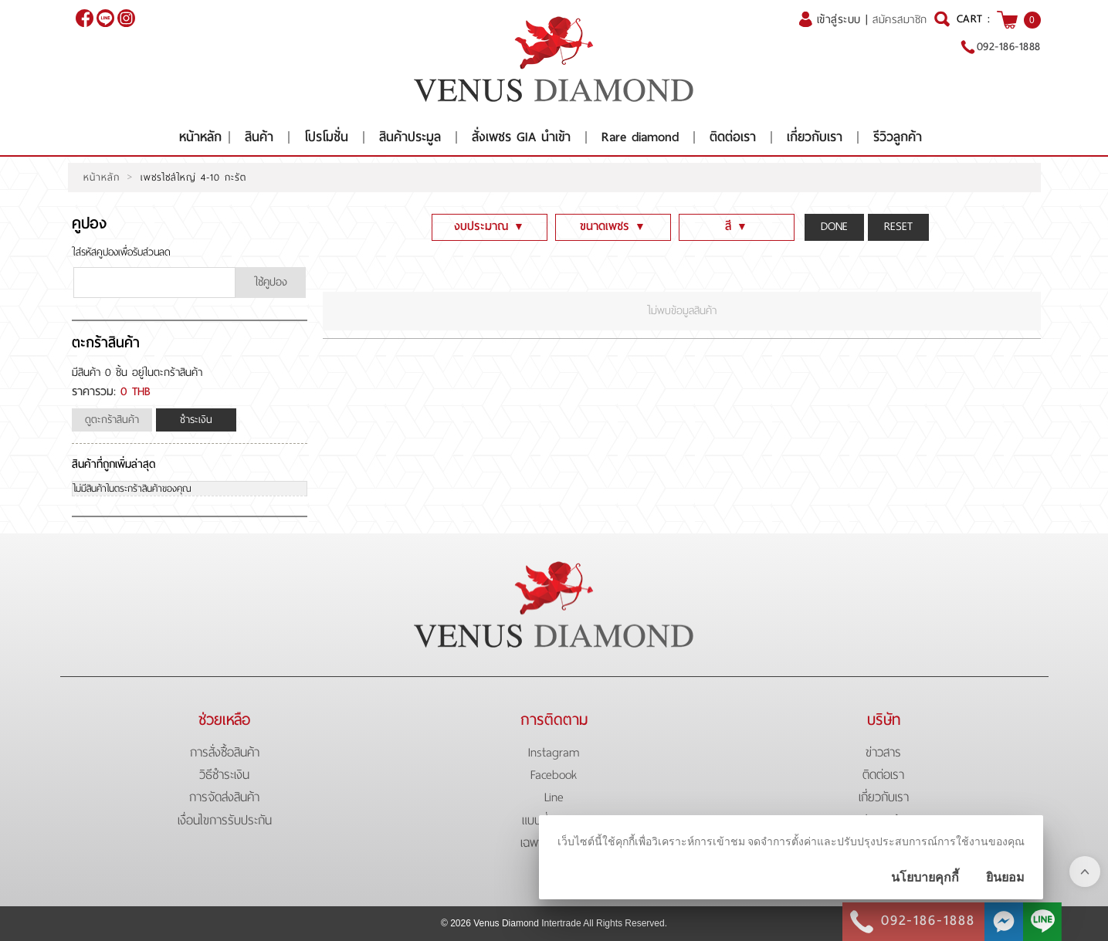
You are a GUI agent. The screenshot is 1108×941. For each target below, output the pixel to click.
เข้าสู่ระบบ (839, 19)
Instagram (553, 752)
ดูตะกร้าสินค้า (112, 419)
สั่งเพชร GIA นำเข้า (521, 137)
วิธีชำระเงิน (224, 774)
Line (554, 797)
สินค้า (259, 137)
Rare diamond (640, 137)
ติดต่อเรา (733, 137)
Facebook (553, 774)
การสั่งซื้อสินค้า (224, 752)
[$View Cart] (1007, 20)
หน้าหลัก (200, 137)
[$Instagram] (126, 18)
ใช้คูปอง (270, 282)
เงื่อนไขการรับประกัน (225, 820)
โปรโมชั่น (326, 137)
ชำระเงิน (196, 419)
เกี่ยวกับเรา (814, 137)
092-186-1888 (1009, 46)
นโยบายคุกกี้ (925, 877)
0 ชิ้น (116, 372)
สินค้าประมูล (410, 137)
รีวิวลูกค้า (897, 137)
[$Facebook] (84, 18)
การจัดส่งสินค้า (224, 797)
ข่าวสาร (883, 752)
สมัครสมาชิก (900, 19)
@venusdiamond (105, 18)
